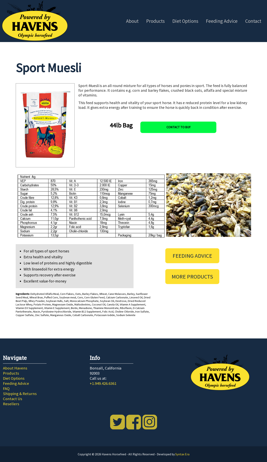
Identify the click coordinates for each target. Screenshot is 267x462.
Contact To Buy (178, 127)
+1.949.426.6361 (103, 383)
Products (155, 21)
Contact (253, 21)
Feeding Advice (222, 21)
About (132, 21)
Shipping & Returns (20, 393)
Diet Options (185, 21)
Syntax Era (182, 454)
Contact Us (12, 398)
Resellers (11, 403)
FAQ (6, 388)
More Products (192, 276)
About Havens (15, 368)
